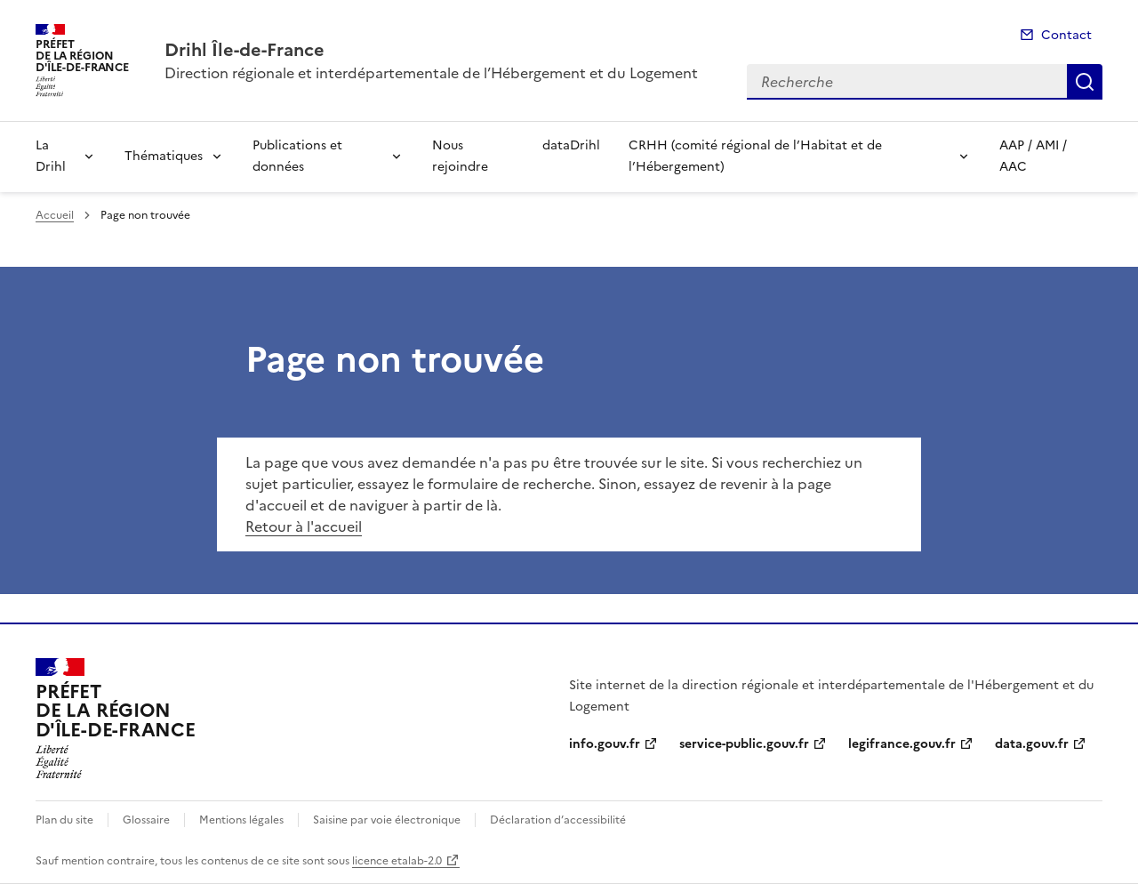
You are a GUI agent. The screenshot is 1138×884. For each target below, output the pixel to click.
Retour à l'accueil (303, 526)
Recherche (1084, 82)
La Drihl (51, 156)
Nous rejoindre (460, 156)
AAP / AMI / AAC (1033, 156)
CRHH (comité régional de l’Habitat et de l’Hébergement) (755, 156)
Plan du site (64, 820)
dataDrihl (571, 145)
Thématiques (163, 156)
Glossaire (146, 820)
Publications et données (297, 156)
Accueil (55, 215)
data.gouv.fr (1032, 744)
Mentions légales (241, 820)
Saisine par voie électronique (387, 820)
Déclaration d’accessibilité (558, 820)
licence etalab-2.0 (397, 861)
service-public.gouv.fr (744, 744)
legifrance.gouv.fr (902, 744)
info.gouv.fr (604, 744)
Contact (1066, 35)
